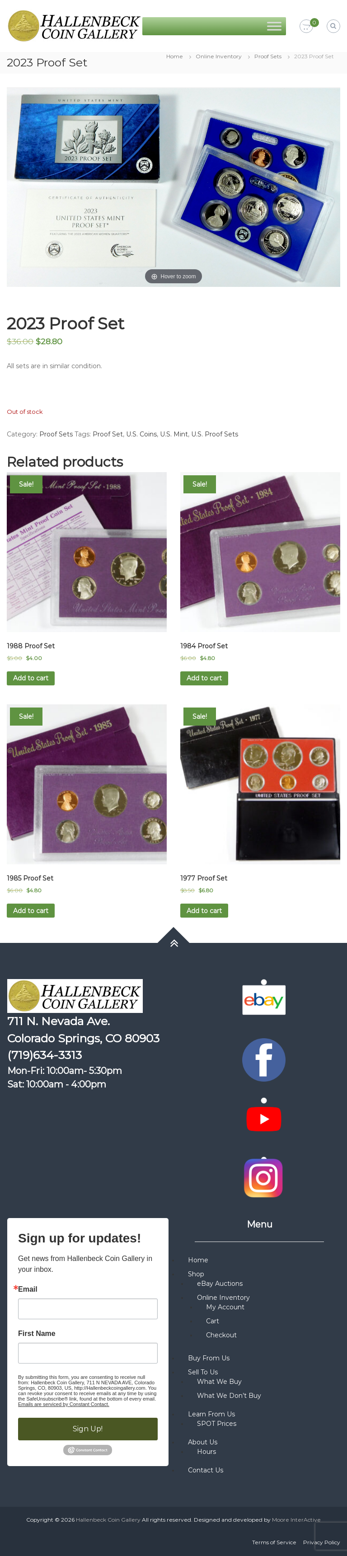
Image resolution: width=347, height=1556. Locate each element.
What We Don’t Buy (229, 1396)
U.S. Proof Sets (214, 434)
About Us (202, 1442)
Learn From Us (211, 1414)
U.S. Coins (141, 434)
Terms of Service (274, 1542)
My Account (225, 1307)
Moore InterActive (296, 1519)
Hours (206, 1452)
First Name (37, 1333)
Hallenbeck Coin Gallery (108, 1519)
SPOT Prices (216, 1424)
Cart (212, 1321)
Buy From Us (209, 1358)
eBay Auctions (220, 1283)
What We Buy (219, 1382)
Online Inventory (219, 56)
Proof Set (108, 434)
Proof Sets (267, 56)
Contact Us (205, 1470)
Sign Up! (88, 1429)
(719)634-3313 (44, 1055)
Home (174, 56)
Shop (196, 1274)
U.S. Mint (174, 434)
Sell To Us (203, 1372)
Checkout (221, 1335)
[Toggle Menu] (274, 26)
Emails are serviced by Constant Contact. (63, 1404)
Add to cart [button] (30, 678)
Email (28, 1289)
